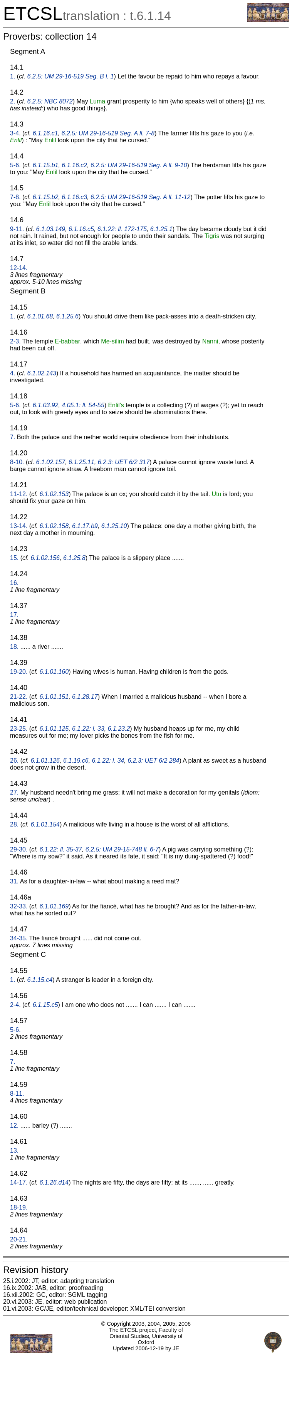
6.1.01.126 (45, 760)
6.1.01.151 (54, 696)
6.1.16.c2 (74, 165)
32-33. (18, 906)
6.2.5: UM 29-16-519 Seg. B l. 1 (70, 76)
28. (14, 824)
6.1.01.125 (54, 728)
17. (14, 615)
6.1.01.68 (40, 316)
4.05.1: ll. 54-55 (83, 405)
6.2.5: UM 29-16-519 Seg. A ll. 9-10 (139, 165)
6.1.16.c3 (74, 197)
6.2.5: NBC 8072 (49, 101)
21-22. (18, 696)
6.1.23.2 (119, 728)
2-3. (15, 341)
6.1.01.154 (45, 824)
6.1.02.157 (50, 462)
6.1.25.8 (74, 558)
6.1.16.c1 (45, 133)
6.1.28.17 (85, 696)
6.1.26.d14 (54, 1182)
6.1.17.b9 (85, 526)
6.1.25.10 (114, 526)
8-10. (17, 462)
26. (14, 760)
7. (12, 437)
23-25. (18, 728)
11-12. (18, 494)
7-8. (15, 197)
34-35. (18, 938)
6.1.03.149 (50, 229)
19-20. (18, 671)
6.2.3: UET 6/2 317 (123, 462)
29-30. (18, 849)
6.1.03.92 (46, 405)
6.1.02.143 (41, 373)
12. (14, 1125)
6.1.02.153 (54, 494)
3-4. (15, 133)
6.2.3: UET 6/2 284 (153, 760)
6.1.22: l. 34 (108, 760)
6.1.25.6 (67, 316)
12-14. (18, 268)
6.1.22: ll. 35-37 (61, 849)
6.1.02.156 (45, 558)
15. (14, 558)
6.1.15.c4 (39, 979)
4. (12, 373)
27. (14, 792)
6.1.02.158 (54, 526)
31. (14, 881)
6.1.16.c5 (81, 229)
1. (12, 76)
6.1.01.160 (54, 671)
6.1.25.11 (81, 462)
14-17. (18, 1182)
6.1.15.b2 (46, 197)
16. (14, 583)
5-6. (15, 165)
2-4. (15, 1004)
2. (12, 101)
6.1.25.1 (161, 229)
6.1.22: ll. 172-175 (122, 229)
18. (14, 646)
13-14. (18, 526)
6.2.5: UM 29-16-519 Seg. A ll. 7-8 (107, 133)
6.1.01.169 (54, 906)
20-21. (18, 1239)
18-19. (18, 1207)
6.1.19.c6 (76, 760)
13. (14, 1150)
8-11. (17, 1093)
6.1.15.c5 (45, 1004)
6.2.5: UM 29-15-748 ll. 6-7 (122, 849)
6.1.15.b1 (46, 165)
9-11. (17, 229)
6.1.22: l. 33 (88, 728)
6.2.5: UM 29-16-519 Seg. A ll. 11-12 (140, 197)
